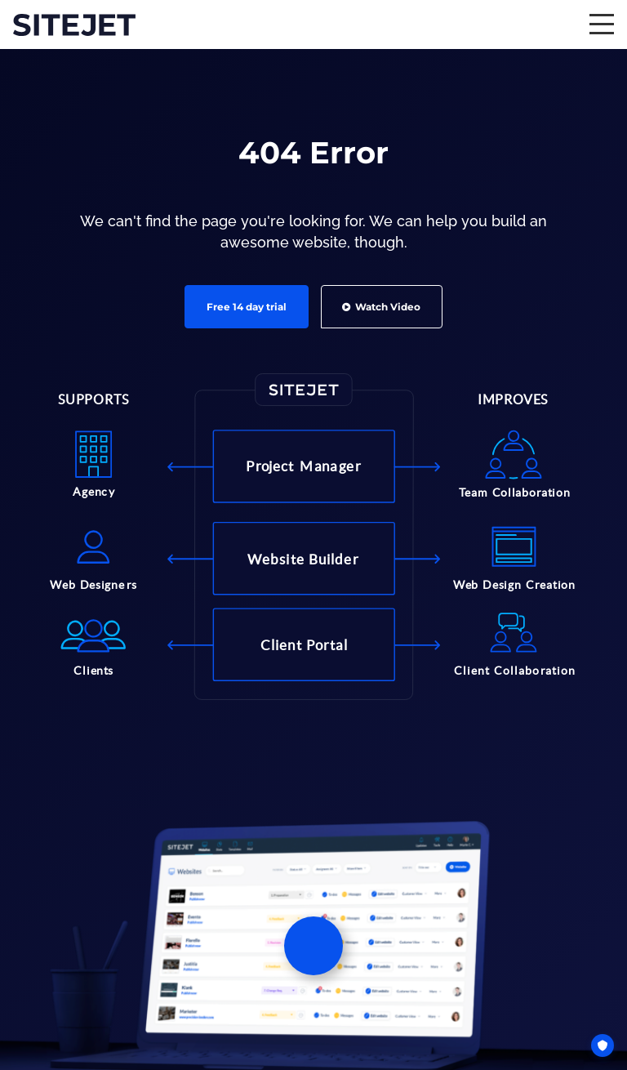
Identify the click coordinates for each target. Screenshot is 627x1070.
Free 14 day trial (247, 307)
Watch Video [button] (381, 307)
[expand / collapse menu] (601, 24)
